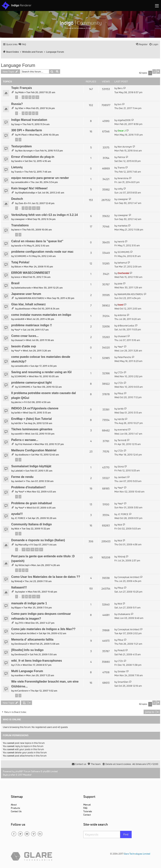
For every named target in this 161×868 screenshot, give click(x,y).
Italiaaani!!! (19, 587)
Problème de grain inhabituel (31, 503)
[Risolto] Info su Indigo (27, 650)
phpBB (18, 771)
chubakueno (124, 614)
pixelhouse (24, 308)
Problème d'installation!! (28, 487)
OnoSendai (123, 273)
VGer (21, 108)
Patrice (121, 157)
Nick (16, 528)
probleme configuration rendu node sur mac (42, 251)
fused (120, 304)
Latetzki (18, 470)
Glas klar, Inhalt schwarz (28, 304)
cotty (120, 188)
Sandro (18, 161)
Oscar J (122, 130)
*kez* (17, 329)
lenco (17, 277)
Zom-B (22, 203)
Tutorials (87, 811)
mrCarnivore (21, 690)
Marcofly (23, 544)
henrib (17, 245)
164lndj (121, 556)
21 (41, 549)
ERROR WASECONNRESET (30, 272)
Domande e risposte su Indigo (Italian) (38, 540)
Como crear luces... (25, 335)
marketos (122, 225)
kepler (21, 591)
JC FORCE (19, 518)
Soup (17, 124)
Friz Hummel (25, 444)
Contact (87, 814)
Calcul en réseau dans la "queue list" (37, 241)
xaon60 (18, 433)
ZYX (20, 622)
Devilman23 (20, 643)
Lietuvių (17, 167)
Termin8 (122, 440)
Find (125, 834)
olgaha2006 (124, 120)
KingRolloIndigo (26, 192)
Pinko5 (121, 650)
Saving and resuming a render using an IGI (41, 372)
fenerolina (123, 178)
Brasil (15, 283)
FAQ (85, 808)
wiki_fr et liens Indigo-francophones (36, 660)
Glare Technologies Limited (137, 853)
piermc (18, 402)
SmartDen (123, 681)
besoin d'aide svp (23, 346)
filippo (17, 607)
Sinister (122, 671)
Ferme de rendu (22, 476)
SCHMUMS (20, 256)
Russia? (17, 104)
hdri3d (17, 423)
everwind (122, 429)
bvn (119, 104)
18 (28, 549)
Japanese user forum (26, 293)
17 (24, 549)
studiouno (23, 454)
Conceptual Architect (128, 577)
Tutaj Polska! (20, 262)
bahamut (122, 262)
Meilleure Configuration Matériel (33, 450)
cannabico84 (21, 182)
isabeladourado (22, 287)
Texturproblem (21, 146)
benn (17, 229)
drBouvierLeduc (126, 325)
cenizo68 (19, 319)
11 (38, 208)
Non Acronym (25, 150)
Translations (20, 225)
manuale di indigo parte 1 (29, 603)
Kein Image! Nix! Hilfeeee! (29, 188)
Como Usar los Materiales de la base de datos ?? (45, 576)
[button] (158, 71)
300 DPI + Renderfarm (26, 130)
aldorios (122, 315)
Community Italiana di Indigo (31, 524)
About (14, 804)
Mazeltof (27, 774)
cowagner (123, 199)
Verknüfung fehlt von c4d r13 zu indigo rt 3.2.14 (44, 214)
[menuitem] (22, 44)
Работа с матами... (24, 439)
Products (15, 808)
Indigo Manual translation (29, 119)
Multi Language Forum (27, 671)
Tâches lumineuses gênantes (31, 429)
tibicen (17, 266)
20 (37, 549)
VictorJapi (23, 565)
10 (37, 97)
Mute (21, 92)
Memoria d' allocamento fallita (32, 639)
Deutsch (17, 198)
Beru (120, 88)
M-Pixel (22, 134)
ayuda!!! (17, 513)
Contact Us (16, 811)
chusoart (19, 340)
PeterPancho (124, 357)
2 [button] (154, 71)
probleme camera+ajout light (31, 382)
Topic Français (21, 87)
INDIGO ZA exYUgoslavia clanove (34, 408)
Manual (87, 804)
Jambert (18, 481)
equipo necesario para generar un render (40, 177)
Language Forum (18, 65)
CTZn (120, 372)
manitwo (19, 675)
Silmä (121, 466)
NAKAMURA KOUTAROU (31, 298)
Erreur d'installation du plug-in (32, 156)
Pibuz (120, 393)
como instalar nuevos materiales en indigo (41, 314)
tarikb (17, 412)
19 (32, 549)
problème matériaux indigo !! (31, 325)
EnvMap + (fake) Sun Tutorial (31, 418)
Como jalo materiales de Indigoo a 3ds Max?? (43, 629)
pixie (120, 283)
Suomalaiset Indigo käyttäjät (31, 466)
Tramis (18, 171)
